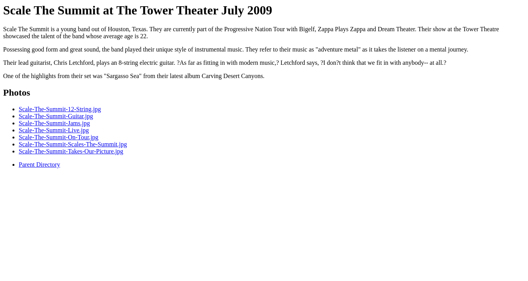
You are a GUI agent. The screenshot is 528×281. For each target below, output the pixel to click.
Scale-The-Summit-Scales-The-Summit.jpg (73, 144)
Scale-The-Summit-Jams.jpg (54, 123)
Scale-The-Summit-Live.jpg (54, 130)
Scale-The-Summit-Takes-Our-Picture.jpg (71, 151)
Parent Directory (39, 164)
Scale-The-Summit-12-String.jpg (60, 109)
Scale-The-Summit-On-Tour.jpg (59, 137)
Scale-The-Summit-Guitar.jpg (56, 116)
